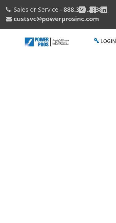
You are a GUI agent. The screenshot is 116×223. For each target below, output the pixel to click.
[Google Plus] (82, 9)
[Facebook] (92, 9)
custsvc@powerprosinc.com (55, 19)
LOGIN (108, 41)
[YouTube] (103, 9)
